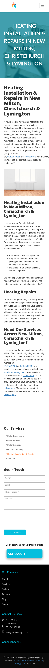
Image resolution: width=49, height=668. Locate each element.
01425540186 (13, 157)
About (5, 579)
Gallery (5, 589)
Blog (4, 599)
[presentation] (24, 520)
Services (6, 584)
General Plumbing (15, 449)
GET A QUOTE (16, 553)
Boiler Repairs (13, 440)
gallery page (9, 388)
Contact (6, 604)
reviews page (10, 394)
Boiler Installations (15, 436)
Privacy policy (20, 664)
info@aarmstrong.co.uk (15, 372)
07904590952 (29, 157)
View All (11, 458)
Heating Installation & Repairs (20, 454)
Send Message (15, 532)
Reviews (6, 594)
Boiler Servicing (14, 444)
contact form (28, 375)
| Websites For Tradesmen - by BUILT (28, 660)
